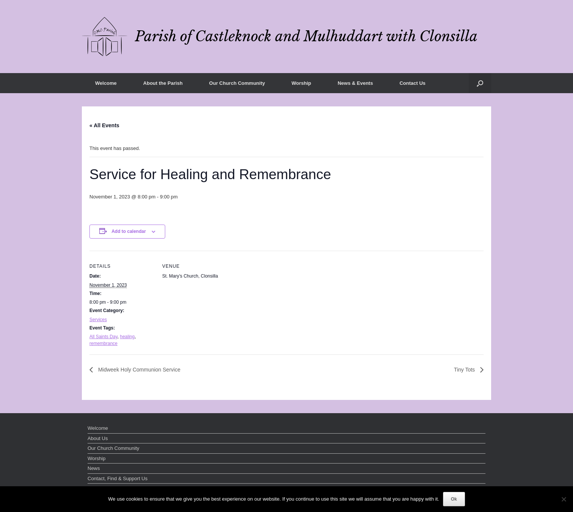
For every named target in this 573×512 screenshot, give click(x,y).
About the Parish (163, 83)
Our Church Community (237, 83)
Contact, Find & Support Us (117, 478)
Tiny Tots (465, 370)
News (94, 468)
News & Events (355, 83)
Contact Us (412, 83)
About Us (98, 438)
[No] (563, 499)
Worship (301, 83)
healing (127, 336)
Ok (454, 499)
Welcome (106, 83)
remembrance (103, 343)
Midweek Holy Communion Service (138, 370)
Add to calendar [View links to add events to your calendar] (128, 231)
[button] (480, 83)
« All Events (104, 125)
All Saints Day (103, 336)
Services (98, 319)
